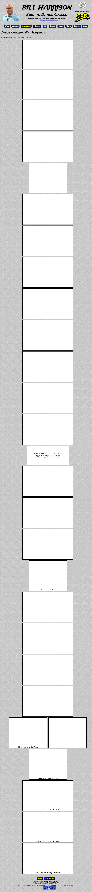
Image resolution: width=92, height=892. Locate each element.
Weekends (37, 26)
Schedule (15, 26)
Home (7, 26)
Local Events (26, 26)
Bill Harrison (63, 885)
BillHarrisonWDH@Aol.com (49, 20)
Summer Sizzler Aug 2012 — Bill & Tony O (47, 454)
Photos (60, 26)
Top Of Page (49, 879)
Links (85, 26)
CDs (45, 26)
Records (52, 26)
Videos (68, 26)
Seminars (77, 26)
